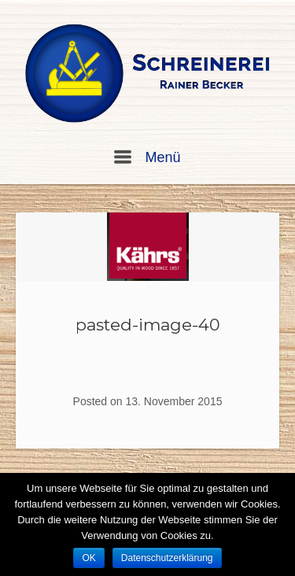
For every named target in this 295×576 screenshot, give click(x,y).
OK (88, 557)
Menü (147, 157)
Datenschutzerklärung (167, 557)
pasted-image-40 (148, 324)
